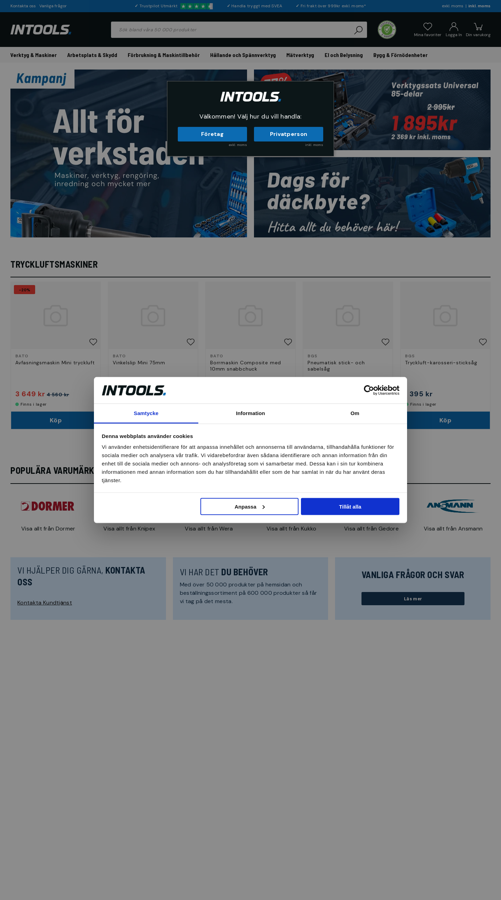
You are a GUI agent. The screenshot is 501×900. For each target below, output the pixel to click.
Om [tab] (354, 413)
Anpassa (249, 506)
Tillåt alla (350, 506)
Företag (212, 134)
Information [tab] (250, 413)
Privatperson (289, 134)
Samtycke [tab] (146, 413)
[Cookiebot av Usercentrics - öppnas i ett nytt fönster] (369, 390)
